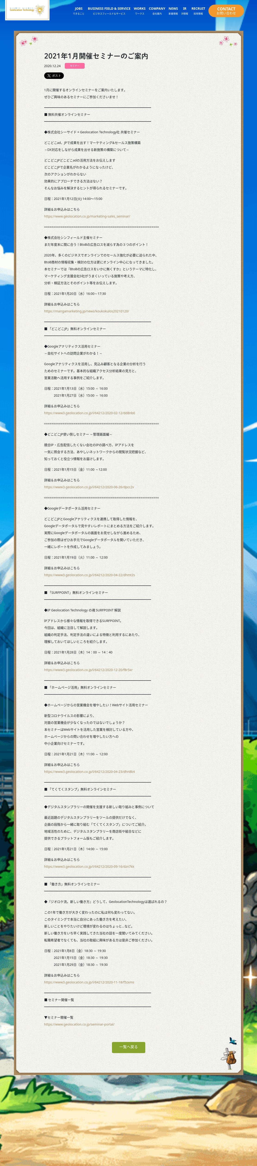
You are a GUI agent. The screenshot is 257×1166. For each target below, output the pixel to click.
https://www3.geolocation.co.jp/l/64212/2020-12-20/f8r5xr (88, 670)
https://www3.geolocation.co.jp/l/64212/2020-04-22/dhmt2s (89, 575)
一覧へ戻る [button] (128, 1046)
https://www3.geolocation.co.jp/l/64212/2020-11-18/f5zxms (89, 982)
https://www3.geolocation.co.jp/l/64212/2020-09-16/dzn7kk (89, 866)
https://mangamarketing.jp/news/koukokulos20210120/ (86, 311)
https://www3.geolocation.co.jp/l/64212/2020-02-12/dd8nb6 (89, 413)
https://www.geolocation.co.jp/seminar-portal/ (79, 1024)
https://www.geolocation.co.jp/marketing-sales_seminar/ (87, 216)
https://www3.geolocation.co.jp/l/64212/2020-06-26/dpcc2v (89, 487)
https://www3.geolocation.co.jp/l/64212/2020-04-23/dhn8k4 (89, 771)
